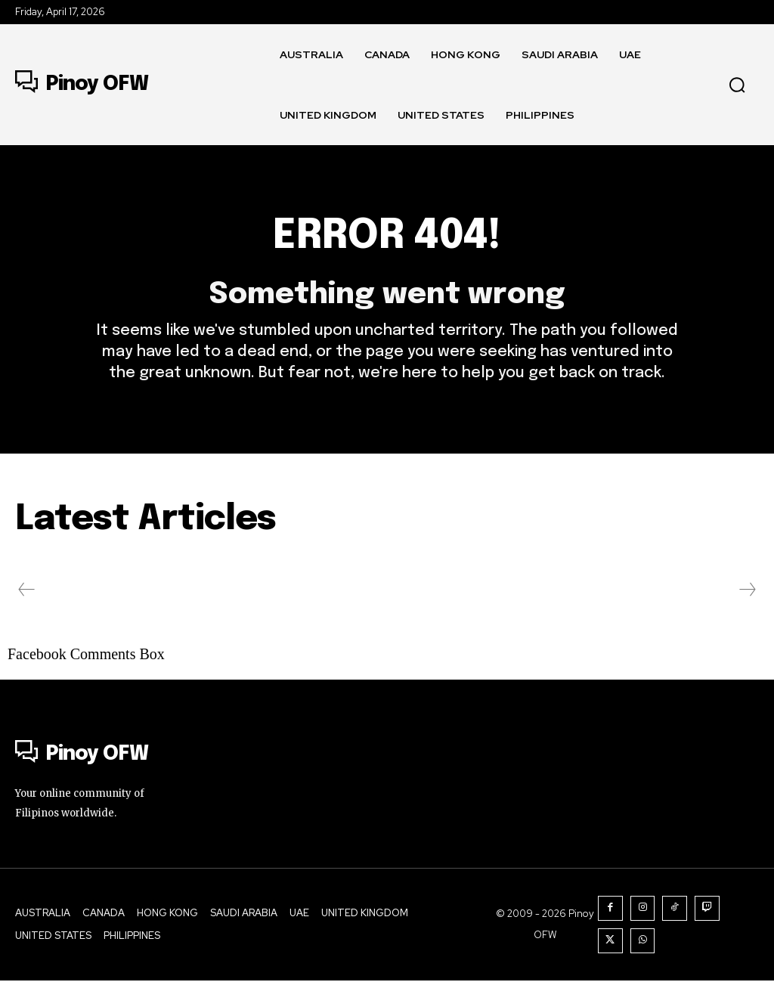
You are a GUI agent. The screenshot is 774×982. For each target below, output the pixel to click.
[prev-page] (27, 592)
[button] (737, 85)
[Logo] (81, 84)
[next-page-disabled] (747, 592)
